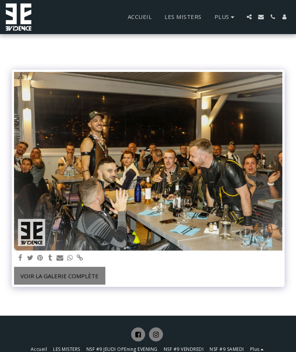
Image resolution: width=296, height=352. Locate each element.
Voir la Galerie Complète (59, 276)
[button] (249, 17)
